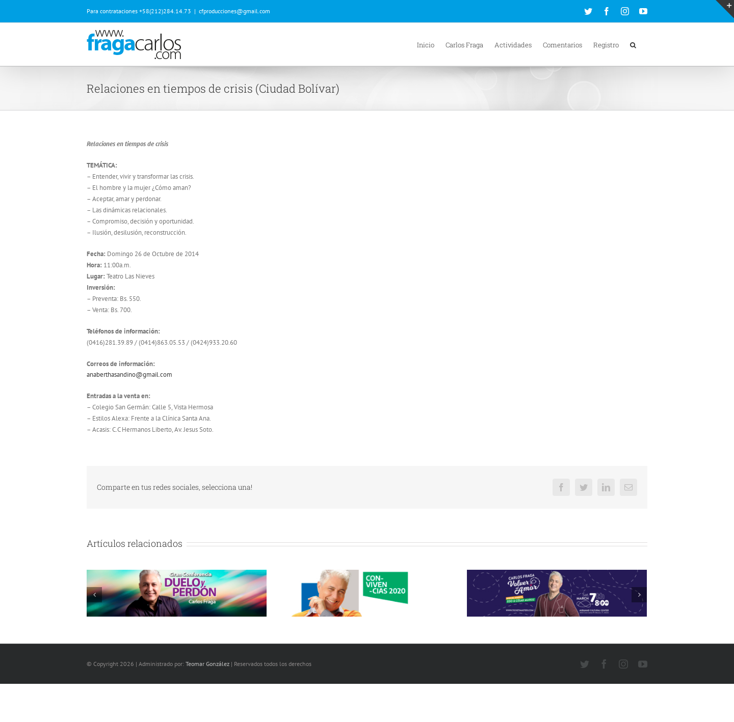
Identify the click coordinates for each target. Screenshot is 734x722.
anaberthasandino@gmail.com (129, 374)
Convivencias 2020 (308, 631)
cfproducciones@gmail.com (234, 11)
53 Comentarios (546, 642)
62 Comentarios (356, 642)
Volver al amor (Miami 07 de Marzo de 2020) (539, 631)
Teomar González (207, 702)
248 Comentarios (163, 652)
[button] (633, 44)
